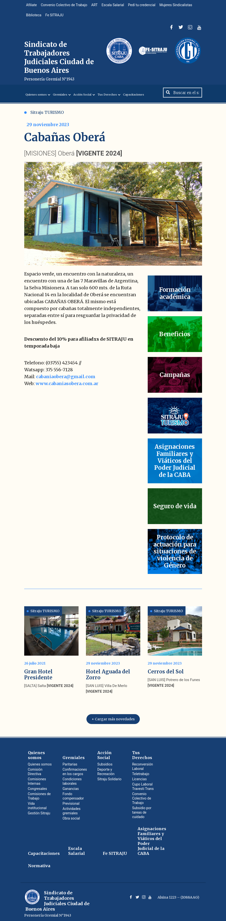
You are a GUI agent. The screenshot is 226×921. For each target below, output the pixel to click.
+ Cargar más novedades (113, 716)
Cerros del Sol (166, 669)
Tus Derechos (107, 100)
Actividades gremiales (71, 808)
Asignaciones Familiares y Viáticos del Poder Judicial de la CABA (152, 838)
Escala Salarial (116, 6)
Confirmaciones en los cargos (74, 769)
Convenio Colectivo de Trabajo (65, 6)
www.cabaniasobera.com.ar (67, 389)
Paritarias (69, 762)
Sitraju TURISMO (44, 118)
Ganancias (70, 786)
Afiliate (32, 6)
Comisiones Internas (37, 778)
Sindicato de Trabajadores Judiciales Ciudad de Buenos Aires (59, 65)
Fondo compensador (73, 793)
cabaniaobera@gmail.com (65, 382)
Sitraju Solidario (109, 776)
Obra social (71, 816)
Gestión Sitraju (39, 810)
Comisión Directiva (35, 769)
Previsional (70, 801)
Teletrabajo (140, 771)
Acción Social (82, 100)
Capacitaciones (133, 100)
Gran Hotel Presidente (38, 672)
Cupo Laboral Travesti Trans (143, 784)
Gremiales (60, 100)
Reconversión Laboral (142, 764)
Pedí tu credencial (146, 6)
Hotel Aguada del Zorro (108, 672)
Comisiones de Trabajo (39, 793)
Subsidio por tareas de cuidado (141, 809)
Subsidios (104, 762)
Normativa (39, 863)
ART (97, 6)
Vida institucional (37, 803)
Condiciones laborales (72, 778)
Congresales (37, 786)
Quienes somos (36, 100)
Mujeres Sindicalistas (180, 6)
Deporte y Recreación (105, 769)
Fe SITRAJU (56, 18)
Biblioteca (34, 18)
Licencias (139, 776)
